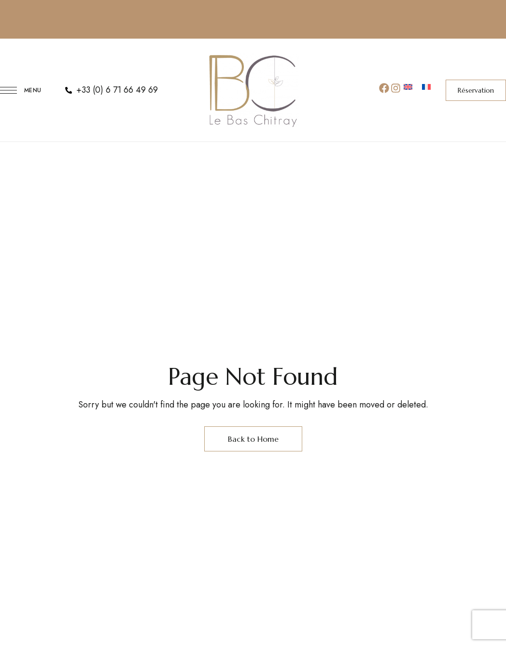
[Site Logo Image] (253, 90)
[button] (476, 90)
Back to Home (253, 439)
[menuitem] (408, 88)
